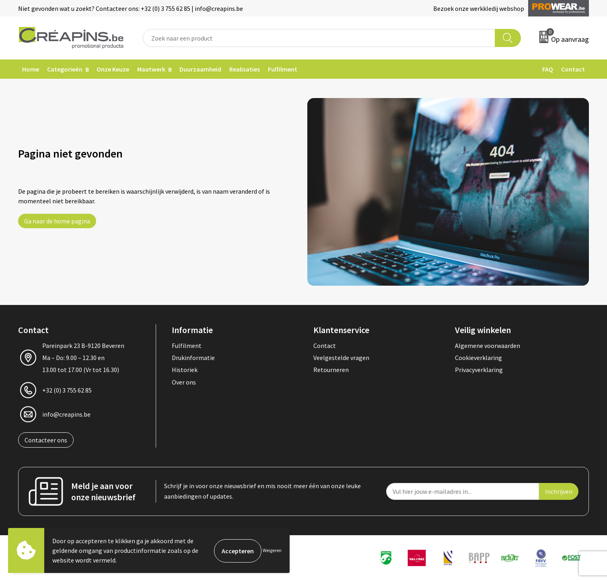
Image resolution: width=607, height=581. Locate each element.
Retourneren (331, 370)
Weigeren (272, 550)
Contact (573, 69)
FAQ (547, 69)
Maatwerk (151, 69)
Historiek (185, 370)
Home (30, 69)
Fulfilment (282, 69)
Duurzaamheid (200, 69)
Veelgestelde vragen (341, 358)
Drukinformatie (193, 358)
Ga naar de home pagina (57, 221)
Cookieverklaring (478, 358)
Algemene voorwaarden (487, 346)
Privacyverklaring (479, 370)
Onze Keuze (113, 69)
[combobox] (319, 38)
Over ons (184, 382)
